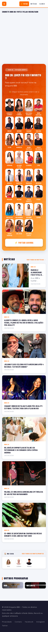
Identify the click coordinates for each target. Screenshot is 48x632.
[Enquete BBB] (4, 4)
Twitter (5, 626)
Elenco (42, 4)
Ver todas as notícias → (36, 260)
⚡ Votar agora (24, 242)
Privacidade (7, 622)
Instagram (40, 622)
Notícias (33, 4)
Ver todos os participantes (33, 553)
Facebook (29, 622)
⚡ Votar (24, 4)
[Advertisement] (24, 38)
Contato (18, 622)
